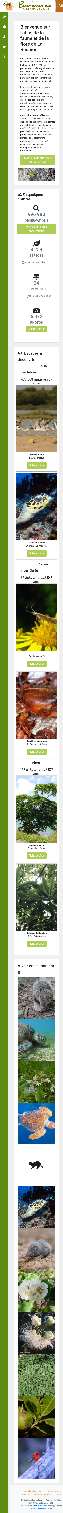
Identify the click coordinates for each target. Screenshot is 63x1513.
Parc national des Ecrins (41, 1509)
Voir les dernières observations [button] (36, 229)
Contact (57, 1494)
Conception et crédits (42, 1494)
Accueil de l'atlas (31, 1491)
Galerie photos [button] (36, 329)
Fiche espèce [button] (36, 465)
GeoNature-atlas (40, 1506)
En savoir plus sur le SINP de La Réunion (38, 160)
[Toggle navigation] (7, 6)
